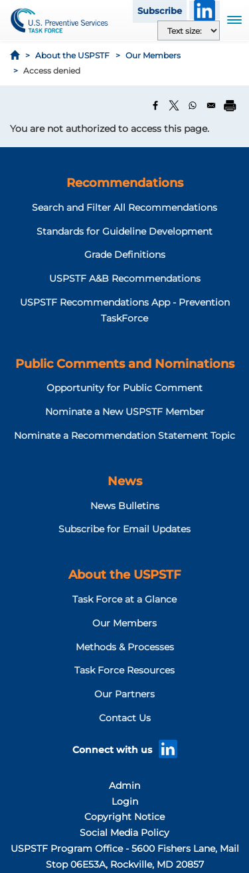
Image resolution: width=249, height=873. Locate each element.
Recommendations (124, 183)
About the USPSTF (72, 55)
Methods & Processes (125, 647)
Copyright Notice (124, 817)
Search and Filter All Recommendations (124, 207)
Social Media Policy (124, 833)
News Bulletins (124, 506)
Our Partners (124, 694)
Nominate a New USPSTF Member (125, 412)
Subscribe (159, 10)
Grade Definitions (124, 255)
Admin (124, 785)
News (125, 481)
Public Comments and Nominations (124, 364)
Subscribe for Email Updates (124, 529)
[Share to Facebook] (155, 105)
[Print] (229, 105)
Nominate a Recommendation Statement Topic (124, 435)
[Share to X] (174, 105)
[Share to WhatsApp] (192, 105)
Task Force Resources (124, 670)
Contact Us (125, 718)
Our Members (153, 55)
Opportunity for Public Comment (124, 388)
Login (125, 801)
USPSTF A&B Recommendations (125, 278)
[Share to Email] (211, 105)
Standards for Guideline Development (124, 231)
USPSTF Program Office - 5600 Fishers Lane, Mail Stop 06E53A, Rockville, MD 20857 (125, 856)
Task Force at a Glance (124, 599)
